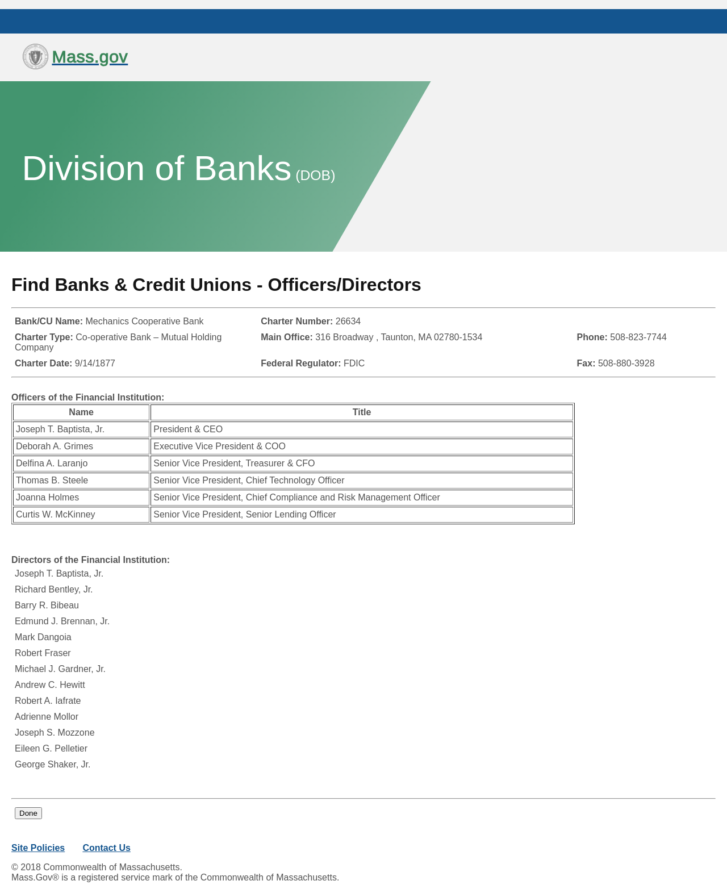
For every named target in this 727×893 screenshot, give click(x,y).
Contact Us (106, 848)
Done (28, 813)
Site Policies (38, 848)
